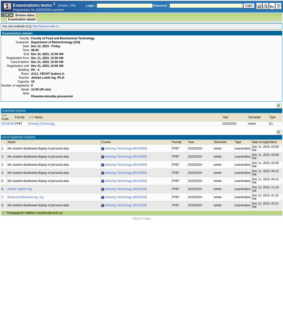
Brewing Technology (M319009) (126, 148)
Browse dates (24, 15)
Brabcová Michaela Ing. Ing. (26, 197)
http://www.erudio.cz (45, 26)
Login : (91, 5)
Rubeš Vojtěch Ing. (20, 189)
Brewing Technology (42, 123)
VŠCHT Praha (141, 219)
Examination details (22, 19)
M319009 (7, 123)
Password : (161, 5)
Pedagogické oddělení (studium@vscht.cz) (35, 213)
